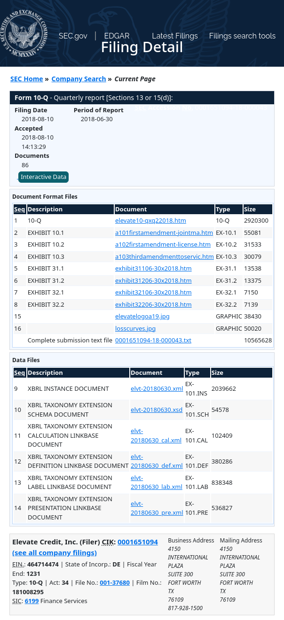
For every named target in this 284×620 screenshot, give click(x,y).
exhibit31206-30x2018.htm (153, 280)
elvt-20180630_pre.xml (157, 508)
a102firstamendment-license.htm (163, 244)
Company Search (79, 78)
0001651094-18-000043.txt (153, 340)
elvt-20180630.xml (157, 388)
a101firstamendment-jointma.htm (164, 232)
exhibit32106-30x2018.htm (153, 292)
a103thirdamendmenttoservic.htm (164, 256)
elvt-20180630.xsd (156, 409)
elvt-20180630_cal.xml (156, 435)
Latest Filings (174, 35)
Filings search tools (242, 35)
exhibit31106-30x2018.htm (153, 268)
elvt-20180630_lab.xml (156, 482)
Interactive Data (43, 176)
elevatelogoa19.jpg (142, 316)
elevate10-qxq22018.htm (150, 220)
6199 (32, 601)
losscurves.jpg (135, 328)
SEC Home (26, 78)
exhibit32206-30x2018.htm (153, 304)
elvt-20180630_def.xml (157, 461)
